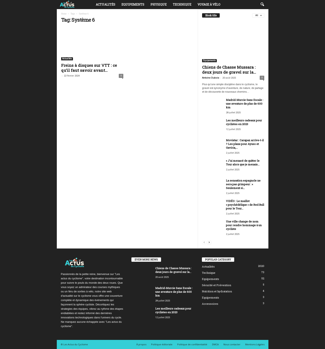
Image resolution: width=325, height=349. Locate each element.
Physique (158, 4)
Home (64, 13)
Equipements (132, 4)
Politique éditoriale (161, 344)
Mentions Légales (254, 344)
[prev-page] (204, 242)
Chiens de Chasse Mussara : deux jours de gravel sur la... (229, 70)
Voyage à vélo (209, 4)
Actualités (105, 4)
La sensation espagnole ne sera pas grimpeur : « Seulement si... (243, 184)
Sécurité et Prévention (216, 285)
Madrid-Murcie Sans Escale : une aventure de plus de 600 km (244, 103)
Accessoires (210, 304)
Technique (182, 4)
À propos (141, 344)
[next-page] (209, 242)
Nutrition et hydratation (217, 291)
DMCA (215, 344)
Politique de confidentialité (192, 344)
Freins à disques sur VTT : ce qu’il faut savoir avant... (89, 68)
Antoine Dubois (210, 77)
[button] (262, 4)
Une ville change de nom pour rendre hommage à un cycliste (244, 225)
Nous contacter (231, 344)
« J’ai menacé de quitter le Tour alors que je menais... (243, 162)
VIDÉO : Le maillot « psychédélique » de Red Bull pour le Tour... (245, 204)
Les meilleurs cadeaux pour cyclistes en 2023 (244, 122)
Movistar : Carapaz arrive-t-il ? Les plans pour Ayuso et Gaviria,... (245, 143)
